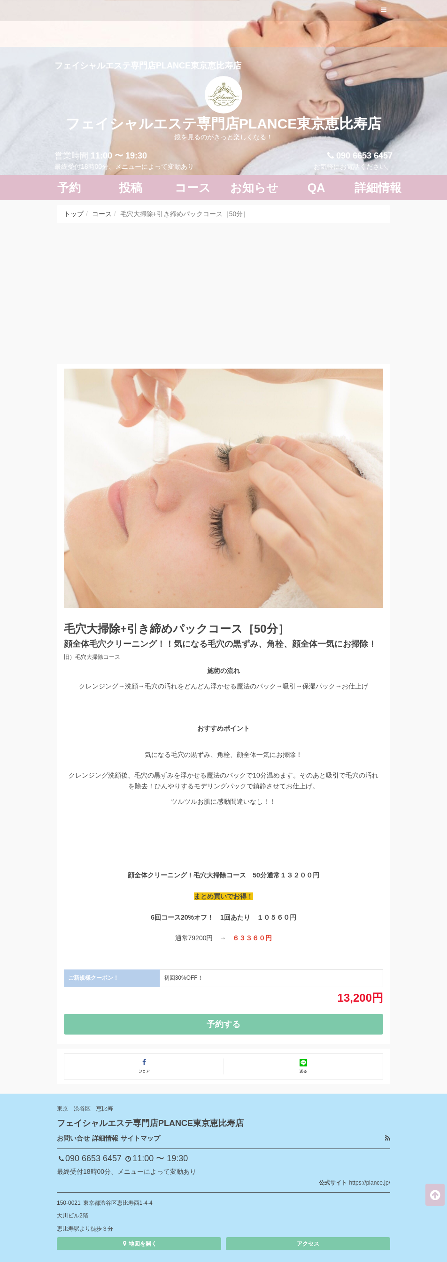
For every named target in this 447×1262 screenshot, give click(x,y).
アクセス (308, 1243)
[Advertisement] (223, 293)
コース (102, 214)
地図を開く (138, 1243)
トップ (74, 214)
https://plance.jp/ (369, 1182)
